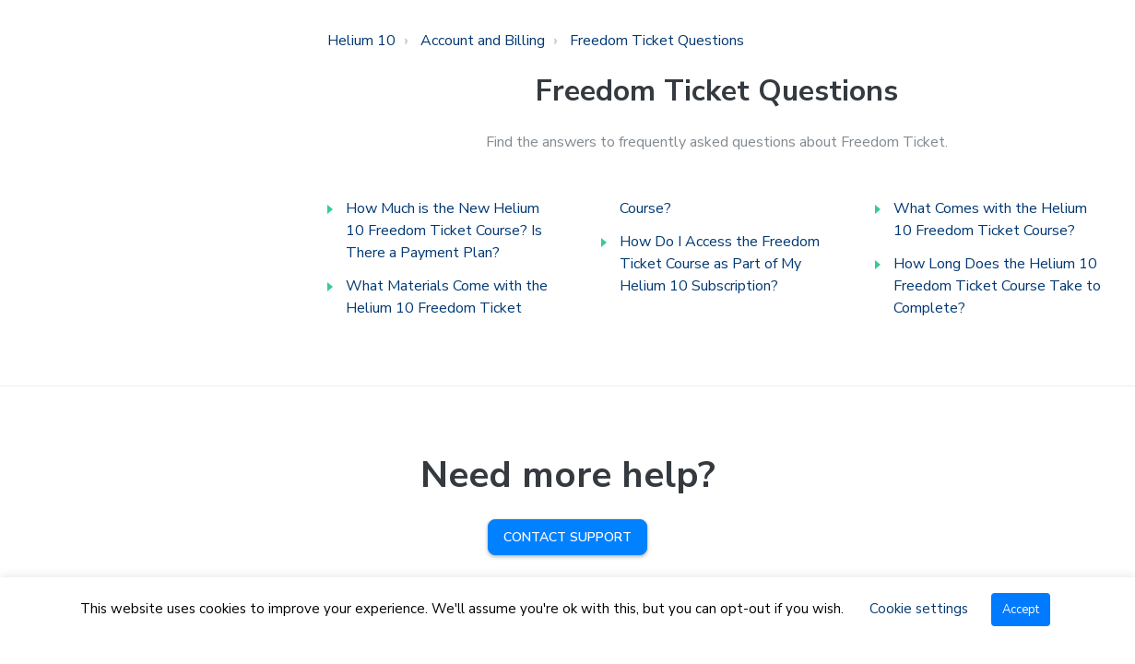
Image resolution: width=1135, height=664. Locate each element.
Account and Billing (482, 40)
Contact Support (567, 537)
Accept (1020, 609)
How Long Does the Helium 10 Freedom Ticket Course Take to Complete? (997, 286)
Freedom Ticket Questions (657, 40)
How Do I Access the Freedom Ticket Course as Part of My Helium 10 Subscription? (720, 263)
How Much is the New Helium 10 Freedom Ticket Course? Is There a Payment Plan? (444, 230)
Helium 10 (361, 40)
